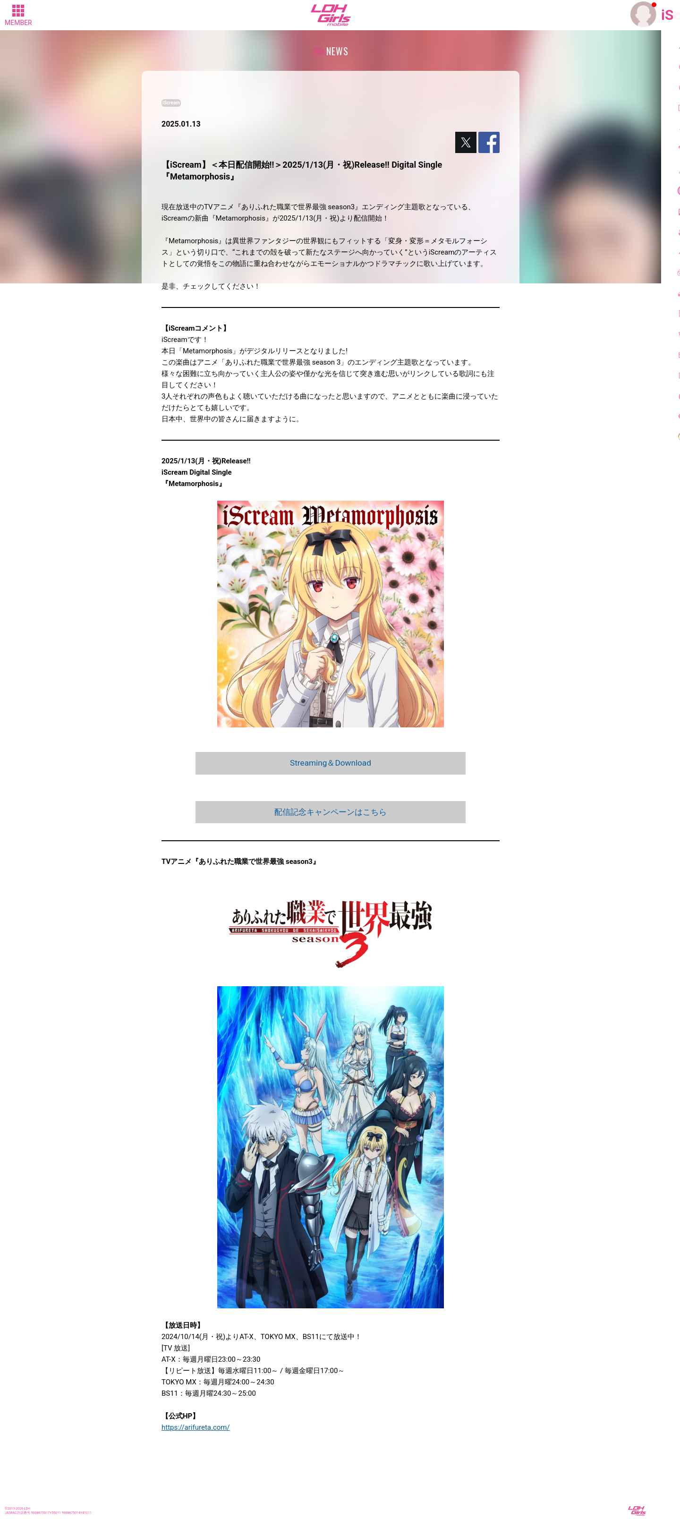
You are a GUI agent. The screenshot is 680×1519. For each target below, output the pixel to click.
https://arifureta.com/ (196, 1428)
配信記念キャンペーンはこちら (330, 813)
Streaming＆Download (330, 763)
